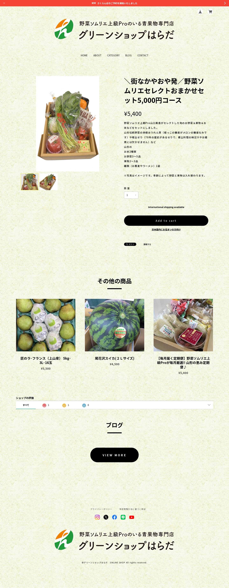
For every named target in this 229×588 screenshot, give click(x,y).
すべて (26, 405)
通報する (147, 244)
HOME (84, 55)
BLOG (128, 55)
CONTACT (142, 55)
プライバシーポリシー (101, 509)
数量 (127, 188)
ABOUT (97, 55)
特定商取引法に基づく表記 (132, 509)
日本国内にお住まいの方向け (166, 229)
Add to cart (166, 220)
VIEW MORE (115, 455)
